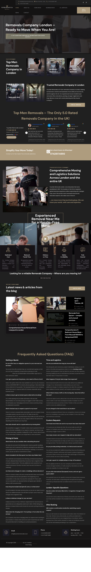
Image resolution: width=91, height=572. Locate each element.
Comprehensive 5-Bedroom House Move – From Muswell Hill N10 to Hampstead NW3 (74, 356)
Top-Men (14, 351)
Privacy (35, 568)
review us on (11, 152)
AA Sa (73, 139)
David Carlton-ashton (58, 139)
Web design (19, 567)
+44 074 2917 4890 (23, 3)
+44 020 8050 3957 (51, 1)
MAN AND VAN (14, 109)
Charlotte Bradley (37, 139)
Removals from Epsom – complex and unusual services (74, 339)
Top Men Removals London (14, 143)
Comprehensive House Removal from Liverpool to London (23, 355)
